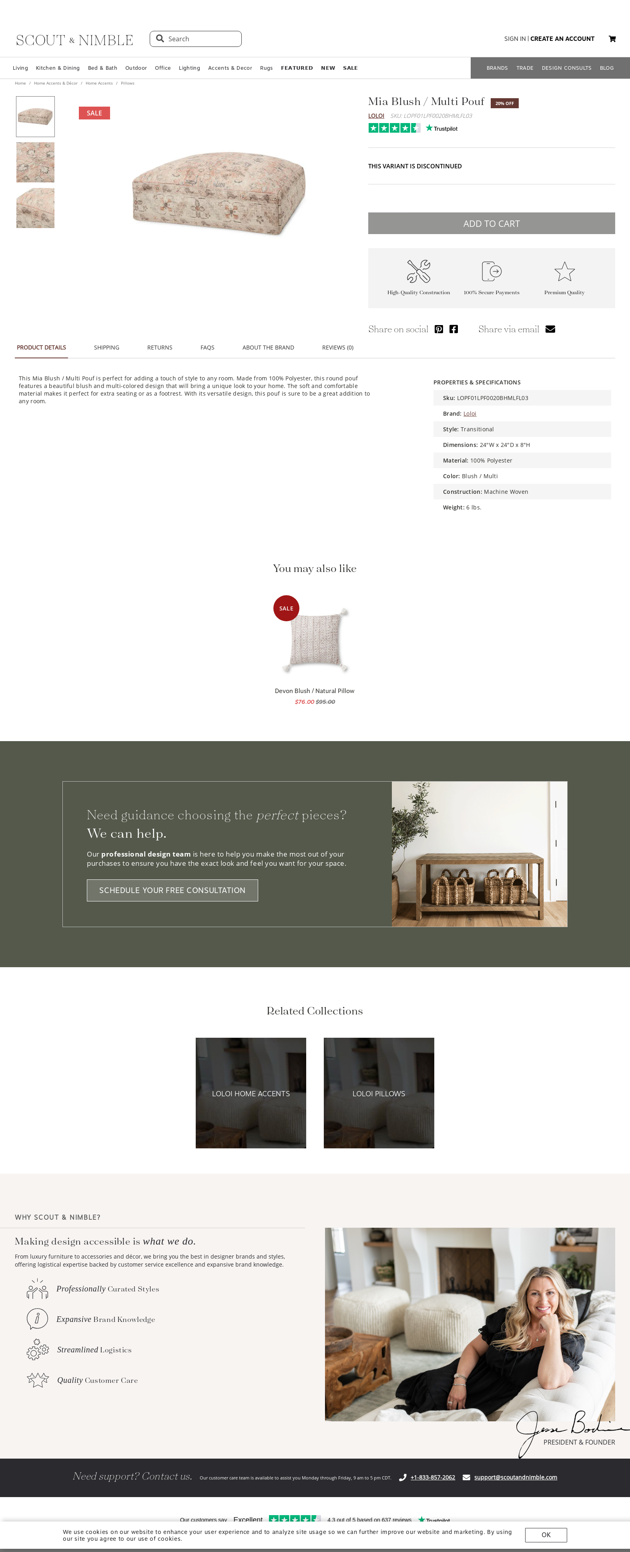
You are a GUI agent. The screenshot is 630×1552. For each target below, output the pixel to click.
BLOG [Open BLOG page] (607, 68)
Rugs (266, 68)
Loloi (376, 115)
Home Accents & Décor (56, 83)
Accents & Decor (230, 68)
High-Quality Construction (418, 292)
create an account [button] (562, 38)
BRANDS (497, 68)
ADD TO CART (491, 223)
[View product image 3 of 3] (35, 208)
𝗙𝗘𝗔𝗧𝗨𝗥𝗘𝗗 (297, 68)
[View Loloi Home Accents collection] (251, 1094)
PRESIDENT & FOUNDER (579, 1442)
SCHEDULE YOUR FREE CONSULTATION (172, 890)
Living (20, 68)
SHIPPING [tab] (106, 347)
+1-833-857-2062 (433, 1477)
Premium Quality (564, 292)
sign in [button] (515, 38)
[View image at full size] (219, 194)
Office (163, 68)
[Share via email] (550, 328)
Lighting (189, 68)
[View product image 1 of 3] (35, 116)
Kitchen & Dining (58, 68)
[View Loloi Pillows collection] (379, 1094)
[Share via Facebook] (453, 328)
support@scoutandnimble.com (515, 1477)
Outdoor (136, 68)
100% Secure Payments (492, 292)
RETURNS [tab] (160, 347)
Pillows (127, 83)
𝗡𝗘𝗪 (328, 68)
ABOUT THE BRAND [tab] (268, 347)
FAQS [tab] (208, 347)
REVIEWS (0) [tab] (337, 347)
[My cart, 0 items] (612, 39)
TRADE (525, 68)
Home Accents (99, 83)
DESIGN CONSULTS (567, 68)
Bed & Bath (102, 68)
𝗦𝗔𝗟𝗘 (350, 68)
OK (546, 1535)
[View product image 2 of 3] (35, 162)
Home (21, 83)
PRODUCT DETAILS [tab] (41, 347)
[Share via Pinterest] (439, 328)
